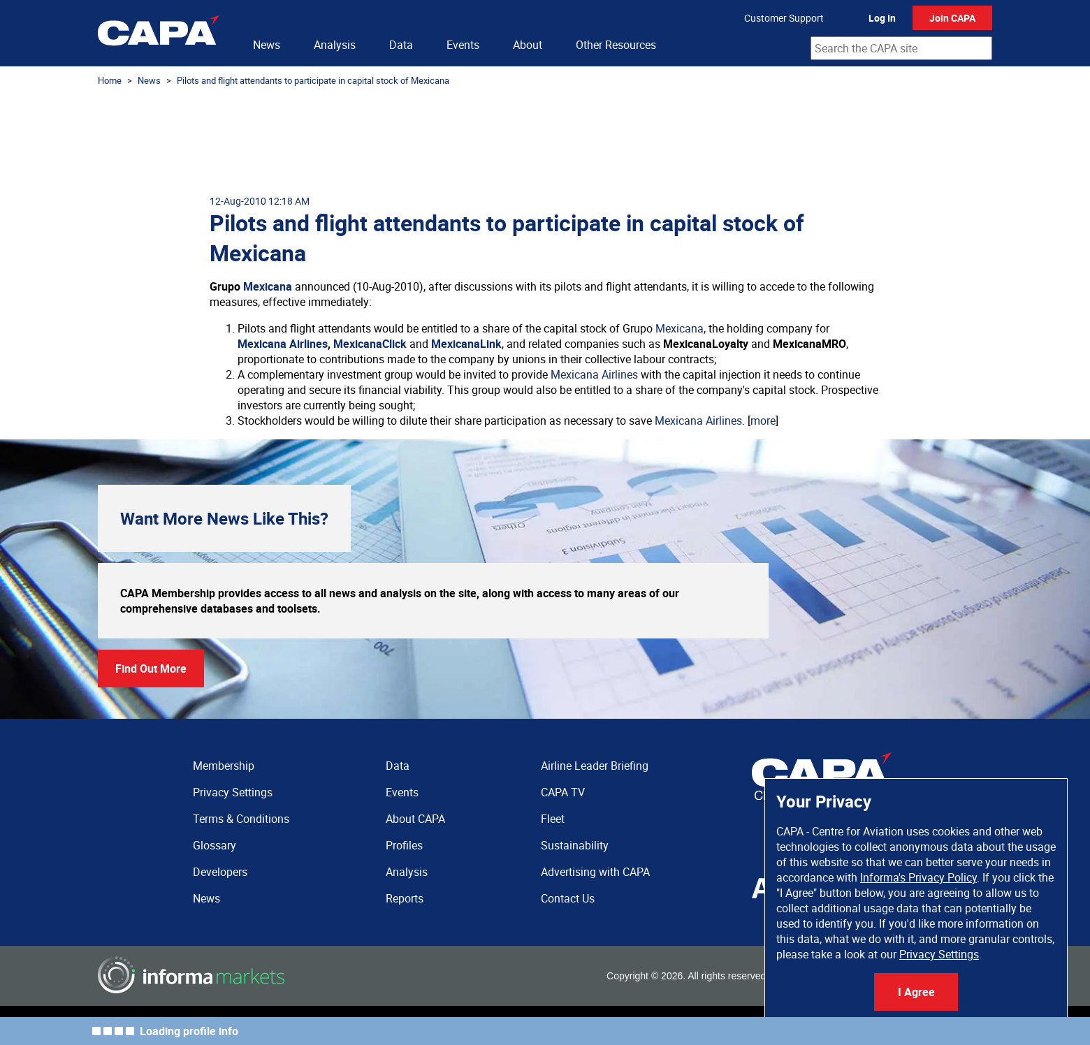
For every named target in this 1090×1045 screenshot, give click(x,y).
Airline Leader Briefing (594, 765)
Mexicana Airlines (283, 343)
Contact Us (568, 898)
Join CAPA (952, 17)
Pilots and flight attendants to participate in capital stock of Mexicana (313, 80)
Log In (882, 17)
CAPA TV (563, 792)
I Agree (916, 992)
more (763, 420)
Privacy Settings (939, 954)
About (527, 44)
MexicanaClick (370, 343)
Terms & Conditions (241, 818)
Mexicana (267, 286)
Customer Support (784, 17)
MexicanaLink (466, 343)
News (266, 44)
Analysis (335, 44)
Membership (223, 765)
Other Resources (616, 44)
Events (462, 44)
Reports (404, 898)
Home (110, 80)
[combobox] (901, 48)
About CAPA (415, 818)
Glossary (214, 845)
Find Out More (151, 668)
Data (401, 44)
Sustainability (575, 845)
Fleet (553, 818)
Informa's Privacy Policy (918, 877)
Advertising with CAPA (595, 871)
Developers (220, 871)
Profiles (404, 845)
